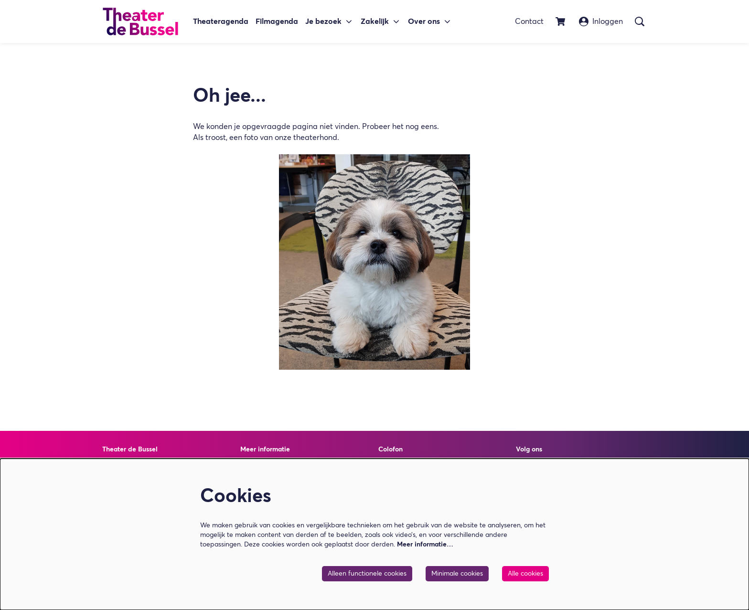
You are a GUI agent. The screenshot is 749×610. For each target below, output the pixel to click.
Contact (529, 21)
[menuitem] (220, 22)
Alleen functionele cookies (367, 573)
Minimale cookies (457, 573)
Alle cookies (525, 573)
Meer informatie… (425, 544)
